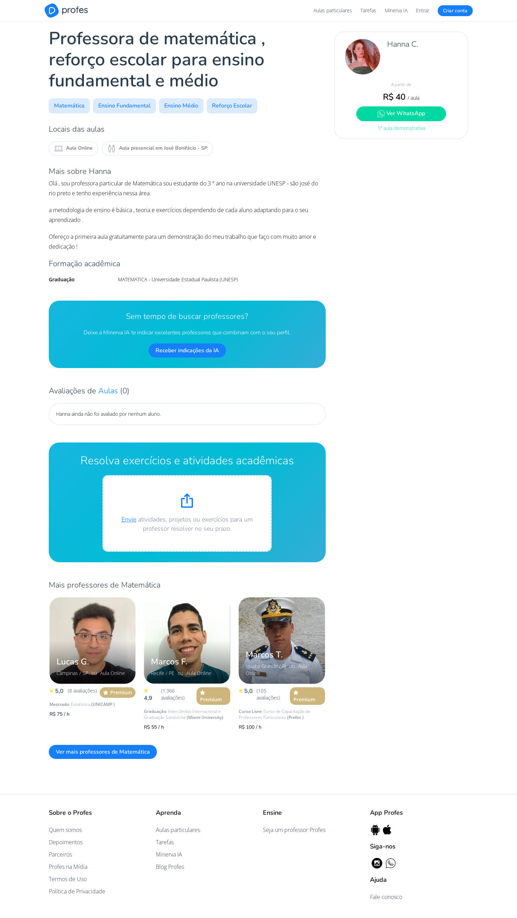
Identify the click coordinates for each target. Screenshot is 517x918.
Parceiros (60, 854)
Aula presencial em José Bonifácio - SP (157, 148)
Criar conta (455, 10)
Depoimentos (65, 842)
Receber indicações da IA (187, 350)
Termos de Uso (68, 879)
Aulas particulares (332, 10)
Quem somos (65, 830)
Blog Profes (170, 867)
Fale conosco (386, 897)
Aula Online (73, 148)
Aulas (109, 391)
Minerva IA (396, 10)
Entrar (422, 10)
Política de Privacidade (77, 891)
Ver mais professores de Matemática (103, 752)
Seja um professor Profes (294, 830)
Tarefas (368, 10)
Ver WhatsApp (401, 114)
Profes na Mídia (68, 867)
